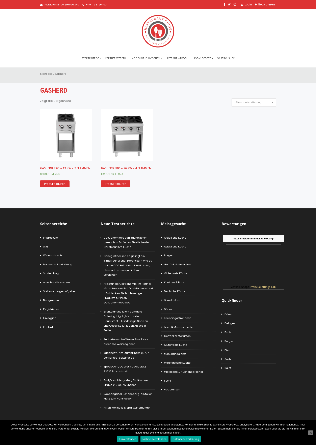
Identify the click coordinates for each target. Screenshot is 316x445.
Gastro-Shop (226, 58)
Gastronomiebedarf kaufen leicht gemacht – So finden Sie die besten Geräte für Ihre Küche (127, 242)
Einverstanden (127, 439)
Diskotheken (172, 300)
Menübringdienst (175, 354)
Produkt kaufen (54, 184)
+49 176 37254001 (94, 4)
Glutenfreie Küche (175, 273)
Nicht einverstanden (154, 439)
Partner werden (115, 58)
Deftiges (230, 323)
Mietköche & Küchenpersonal (183, 372)
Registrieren (266, 4)
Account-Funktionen (146, 58)
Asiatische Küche (175, 246)
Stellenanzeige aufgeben (60, 291)
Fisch (228, 332)
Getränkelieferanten (177, 264)
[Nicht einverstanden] (310, 432)
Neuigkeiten (51, 300)
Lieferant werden (176, 58)
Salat (228, 368)
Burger (168, 255)
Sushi (167, 381)
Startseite (46, 74)
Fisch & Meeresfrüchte (178, 327)
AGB (46, 246)
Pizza (228, 350)
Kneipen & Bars (174, 282)
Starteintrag (90, 58)
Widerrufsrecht (53, 255)
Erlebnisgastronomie (177, 318)
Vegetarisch (172, 389)
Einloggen (49, 318)
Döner (168, 309)
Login (248, 4)
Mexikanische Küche (177, 363)
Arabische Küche (175, 238)
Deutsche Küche (174, 291)
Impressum (50, 238)
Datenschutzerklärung (57, 264)
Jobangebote (202, 58)
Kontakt (48, 327)
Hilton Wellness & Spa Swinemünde (127, 408)
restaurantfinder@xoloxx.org (59, 4)
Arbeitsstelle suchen (56, 282)
